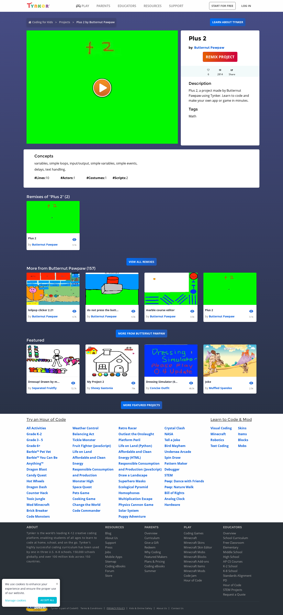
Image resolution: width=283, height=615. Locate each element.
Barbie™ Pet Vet (39, 452)
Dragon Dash (37, 487)
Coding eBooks (115, 566)
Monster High (83, 481)
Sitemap (110, 561)
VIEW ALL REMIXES (141, 262)
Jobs (108, 552)
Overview (150, 533)
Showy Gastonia (102, 388)
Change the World (86, 505)
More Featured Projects (141, 405)
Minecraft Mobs (194, 552)
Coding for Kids (42, 22)
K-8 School (230, 571)
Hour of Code (193, 580)
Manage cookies (15, 600)
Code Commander (86, 511)
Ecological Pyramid (133, 487)
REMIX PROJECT (220, 56)
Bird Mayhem (175, 446)
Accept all (47, 600)
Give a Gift (151, 543)
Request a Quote (234, 594)
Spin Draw (172, 458)
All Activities (36, 428)
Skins (242, 428)
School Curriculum (235, 538)
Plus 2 (32, 238)
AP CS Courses (233, 561)
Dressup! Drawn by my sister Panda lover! (44, 382)
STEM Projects (232, 590)
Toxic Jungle (36, 499)
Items (242, 434)
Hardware (172, 505)
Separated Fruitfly (44, 388)
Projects (64, 22)
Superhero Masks (132, 481)
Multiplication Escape (135, 499)
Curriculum (152, 538)
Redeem (149, 547)
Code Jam (190, 576)
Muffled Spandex (220, 388)
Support (110, 543)
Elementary (230, 547)
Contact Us (177, 608)
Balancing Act (83, 434)
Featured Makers (155, 557)
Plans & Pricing (154, 561)
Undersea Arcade (177, 452)
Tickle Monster (84, 440)
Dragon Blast (37, 469)
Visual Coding (221, 428)
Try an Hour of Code (46, 419)
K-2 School (230, 566)
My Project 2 (95, 382)
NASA (168, 434)
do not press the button (103, 310)
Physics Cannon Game (136, 505)
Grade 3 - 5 (35, 440)
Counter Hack (37, 493)
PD (225, 580)
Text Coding (219, 446)
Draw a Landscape (133, 475)
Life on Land (82, 452)
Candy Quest (37, 475)
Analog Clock (174, 499)
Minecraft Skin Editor (198, 547)
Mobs (242, 446)
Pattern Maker (175, 463)
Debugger (171, 469)
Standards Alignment (237, 576)
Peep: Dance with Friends (184, 481)
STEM (168, 475)
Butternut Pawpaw (209, 47)
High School (231, 557)
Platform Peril (129, 440)
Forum (109, 571)
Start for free (222, 6)
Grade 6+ (33, 446)
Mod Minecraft (38, 505)
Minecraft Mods (194, 571)
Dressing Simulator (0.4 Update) (161, 382)
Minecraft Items (194, 566)
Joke (208, 382)
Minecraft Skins (194, 543)
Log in (246, 6)
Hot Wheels (35, 481)
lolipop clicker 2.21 (40, 310)
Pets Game (81, 493)
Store (108, 576)
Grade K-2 (34, 434)
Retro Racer (128, 428)
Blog (108, 533)
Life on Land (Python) (135, 446)
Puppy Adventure (132, 516)
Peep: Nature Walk (179, 487)
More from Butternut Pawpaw (141, 333)
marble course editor (160, 310)
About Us (111, 538)
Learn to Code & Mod (231, 419)
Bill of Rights (174, 493)
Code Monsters (38, 516)
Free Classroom (233, 543)
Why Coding (152, 552)
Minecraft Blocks (195, 557)
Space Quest (82, 487)
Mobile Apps (113, 557)
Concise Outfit (159, 388)
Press (108, 547)
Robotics (217, 440)
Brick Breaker (37, 511)
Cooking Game (84, 499)
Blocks (243, 440)
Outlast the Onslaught (136, 434)
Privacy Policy (116, 608)
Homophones (129, 493)
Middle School (232, 552)
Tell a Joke (172, 440)
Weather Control (85, 428)
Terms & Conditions (91, 608)
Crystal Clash (174, 428)
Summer (150, 571)
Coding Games (193, 533)
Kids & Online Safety (140, 608)
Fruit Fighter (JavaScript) (92, 446)
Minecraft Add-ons (196, 561)
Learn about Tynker (227, 22)
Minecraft (218, 434)
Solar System (129, 511)
